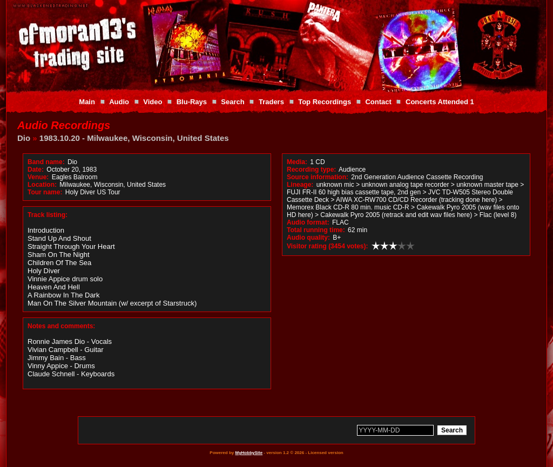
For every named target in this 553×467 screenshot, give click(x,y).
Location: (42, 184)
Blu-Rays (192, 102)
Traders (271, 102)
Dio (23, 138)
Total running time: (316, 230)
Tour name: (45, 192)
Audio (119, 102)
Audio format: (308, 222)
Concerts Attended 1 (440, 102)
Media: (297, 162)
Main (87, 102)
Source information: (317, 177)
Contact (378, 102)
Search (232, 102)
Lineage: (300, 184)
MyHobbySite (248, 452)
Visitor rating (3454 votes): (327, 246)
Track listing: (48, 215)
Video (152, 102)
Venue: (38, 177)
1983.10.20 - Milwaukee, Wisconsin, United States (134, 138)
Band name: (46, 162)
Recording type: (311, 169)
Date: (36, 169)
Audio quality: (308, 237)
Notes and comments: (61, 326)
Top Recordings (324, 102)
